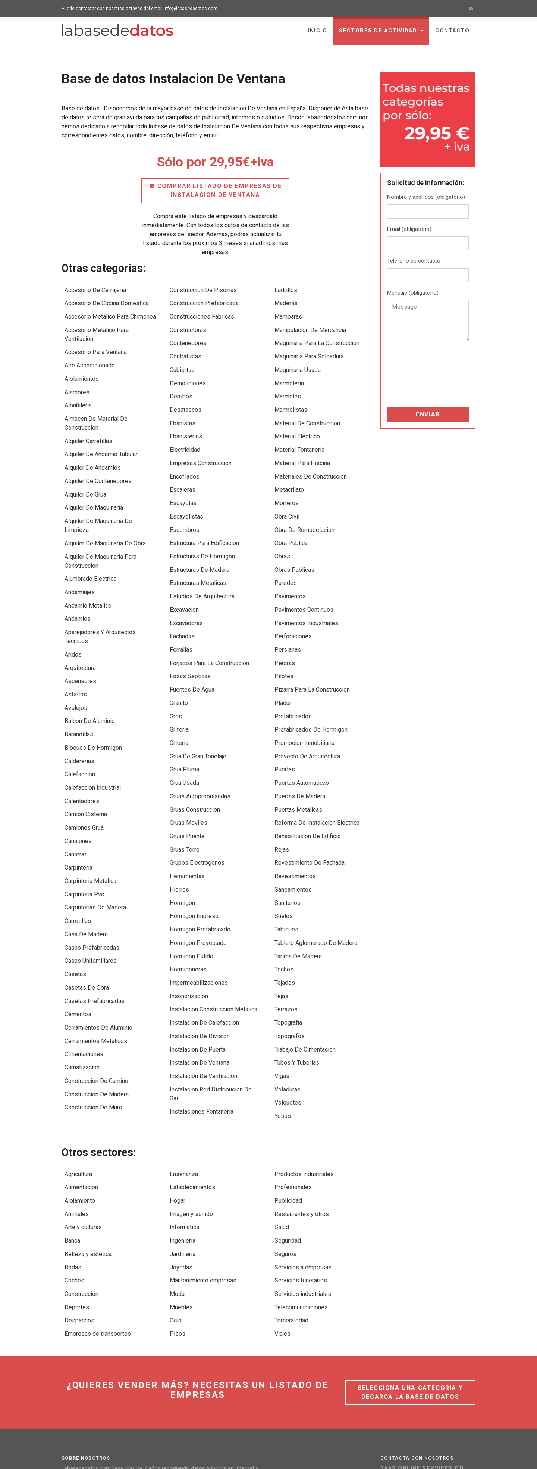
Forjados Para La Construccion (209, 623)
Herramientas (187, 814)
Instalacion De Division (200, 957)
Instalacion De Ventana (199, 981)
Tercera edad (291, 1217)
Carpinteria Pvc (84, 835)
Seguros (285, 1157)
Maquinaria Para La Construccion (316, 337)
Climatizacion (82, 990)
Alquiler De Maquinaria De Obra (105, 519)
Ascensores (80, 644)
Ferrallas (181, 611)
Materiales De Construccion (310, 456)
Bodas (73, 1169)
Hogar (177, 1109)
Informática (184, 1133)
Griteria (179, 695)
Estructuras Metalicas (198, 551)
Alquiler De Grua (85, 474)
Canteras (76, 799)
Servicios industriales (302, 1193)
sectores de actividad (379, 31)
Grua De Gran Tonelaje (198, 707)
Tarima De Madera (298, 886)
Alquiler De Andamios (93, 450)
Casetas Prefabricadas (95, 930)
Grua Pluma (184, 719)
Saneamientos (293, 826)
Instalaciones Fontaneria (201, 1026)
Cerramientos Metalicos (96, 966)
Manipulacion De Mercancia (310, 325)
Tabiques (286, 862)
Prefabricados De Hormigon (311, 683)
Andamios (78, 587)
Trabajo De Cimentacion (305, 969)
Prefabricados (293, 671)
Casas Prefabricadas (92, 883)
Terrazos (286, 933)
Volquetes (287, 1017)
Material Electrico (297, 420)
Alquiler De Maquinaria (94, 486)
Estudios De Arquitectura (202, 563)
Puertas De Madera (299, 742)
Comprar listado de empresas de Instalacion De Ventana (215, 190)
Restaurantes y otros (301, 1121)
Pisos (177, 1228)
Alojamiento (80, 1109)
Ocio (176, 1217)
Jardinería (182, 1157)
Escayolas (183, 480)
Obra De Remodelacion (304, 504)
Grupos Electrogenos (197, 802)
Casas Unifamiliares (91, 895)
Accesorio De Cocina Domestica (107, 301)
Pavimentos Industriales (306, 587)
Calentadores (82, 751)
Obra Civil (286, 492)
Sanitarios (287, 838)
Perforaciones (293, 599)
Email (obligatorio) (409, 229)
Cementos (78, 942)
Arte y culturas (83, 1133)
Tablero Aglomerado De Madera (315, 874)
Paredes (285, 551)
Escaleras (182, 468)
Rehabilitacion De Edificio (307, 778)
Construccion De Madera (97, 1014)
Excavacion (184, 575)
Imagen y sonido (191, 1121)
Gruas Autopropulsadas (200, 742)
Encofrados (185, 456)
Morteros (286, 480)
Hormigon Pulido (191, 886)
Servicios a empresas (303, 1169)
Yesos (282, 1029)
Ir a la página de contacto (428, 1393)
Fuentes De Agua (192, 647)
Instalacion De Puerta (198, 969)
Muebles (181, 1205)
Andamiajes (80, 563)
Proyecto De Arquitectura (307, 707)
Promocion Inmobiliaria (304, 695)
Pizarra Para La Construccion (312, 647)
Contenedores (188, 337)
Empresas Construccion (201, 444)
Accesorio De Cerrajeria (95, 289)
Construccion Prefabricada (204, 301)
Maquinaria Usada (297, 360)
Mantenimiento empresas (203, 1181)
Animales (77, 1121)
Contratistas (185, 349)
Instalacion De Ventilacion (203, 993)
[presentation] (417, 374)
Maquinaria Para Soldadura (309, 349)
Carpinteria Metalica (90, 823)
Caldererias (79, 716)
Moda (177, 1193)
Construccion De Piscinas (203, 289)
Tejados (284, 910)
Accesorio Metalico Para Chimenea (110, 313)
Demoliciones (188, 372)
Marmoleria (289, 372)
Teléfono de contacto (413, 261)
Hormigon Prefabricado (200, 862)
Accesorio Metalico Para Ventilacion (97, 330)
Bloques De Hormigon (93, 704)
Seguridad (287, 1145)
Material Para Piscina (302, 444)
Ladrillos (285, 289)
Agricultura (78, 1085)
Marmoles (287, 384)
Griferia (179, 683)
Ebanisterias (186, 420)
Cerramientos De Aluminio (98, 954)
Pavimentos (290, 563)
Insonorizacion (189, 921)
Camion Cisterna (86, 763)
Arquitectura (80, 632)
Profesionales (293, 1097)
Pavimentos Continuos (303, 575)
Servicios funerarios (300, 1181)
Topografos (289, 957)
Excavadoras (186, 587)
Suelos (283, 850)
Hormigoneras (188, 898)
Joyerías (181, 1169)
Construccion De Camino (96, 1002)
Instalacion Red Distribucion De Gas (211, 1010)
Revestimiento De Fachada (309, 802)
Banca (72, 1145)
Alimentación (81, 1097)
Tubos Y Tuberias (296, 981)
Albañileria (78, 393)
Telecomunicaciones (301, 1205)
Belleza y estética (88, 1157)
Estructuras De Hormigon (202, 528)
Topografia (288, 945)
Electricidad (185, 432)
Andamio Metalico (88, 575)
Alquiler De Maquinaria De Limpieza (98, 503)
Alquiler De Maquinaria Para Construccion (100, 535)
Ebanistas (182, 408)
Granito (179, 659)
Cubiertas (182, 360)
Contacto (452, 31)
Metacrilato (289, 468)
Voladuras (287, 1005)
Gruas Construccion (195, 754)
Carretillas (78, 859)
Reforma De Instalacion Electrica (316, 766)
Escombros (185, 504)
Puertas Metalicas (298, 754)
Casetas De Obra (87, 919)
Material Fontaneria (299, 432)
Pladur (282, 659)
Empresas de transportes (98, 1228)
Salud (281, 1133)
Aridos (73, 620)
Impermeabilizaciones (199, 910)
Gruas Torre (185, 790)
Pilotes (283, 635)
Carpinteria (78, 811)
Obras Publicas (294, 540)
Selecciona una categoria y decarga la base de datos (410, 1287)
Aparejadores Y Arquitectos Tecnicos (100, 604)
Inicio (317, 31)
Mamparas (288, 313)
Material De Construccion (307, 408)
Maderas (286, 301)
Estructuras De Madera (199, 540)
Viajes (282, 1228)
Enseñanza (184, 1085)
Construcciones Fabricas (202, 313)
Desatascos (185, 396)
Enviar (428, 414)
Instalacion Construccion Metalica (213, 933)
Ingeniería (182, 1145)
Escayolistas (186, 492)
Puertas (284, 719)
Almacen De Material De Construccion (96, 410)
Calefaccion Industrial (93, 739)
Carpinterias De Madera (95, 847)
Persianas (287, 611)
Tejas (281, 921)
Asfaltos (76, 656)
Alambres (77, 381)
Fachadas (182, 599)
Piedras (284, 623)
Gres (176, 671)
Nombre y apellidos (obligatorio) (426, 197)
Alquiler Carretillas (88, 426)
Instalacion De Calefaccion (204, 945)
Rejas (281, 790)
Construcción (81, 1193)
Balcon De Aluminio (90, 680)
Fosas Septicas (190, 635)
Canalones (78, 787)
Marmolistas (290, 396)
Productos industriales (304, 1085)
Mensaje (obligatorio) (413, 293)
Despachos (79, 1217)
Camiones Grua (84, 775)
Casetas (75, 907)
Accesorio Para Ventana (96, 346)
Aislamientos (82, 369)
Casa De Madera (86, 871)
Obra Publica (291, 516)
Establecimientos (192, 1097)
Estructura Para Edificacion (204, 516)
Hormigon (182, 838)
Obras (282, 528)
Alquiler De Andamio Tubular (101, 438)
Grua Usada (184, 730)
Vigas (281, 993)
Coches (74, 1181)
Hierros (179, 826)
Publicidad (288, 1109)
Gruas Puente (187, 778)
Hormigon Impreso (194, 850)
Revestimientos (295, 814)
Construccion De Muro (93, 1026)
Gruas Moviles (188, 766)
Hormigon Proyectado (198, 874)
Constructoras (188, 325)
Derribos (181, 384)
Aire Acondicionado (90, 357)
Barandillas (79, 692)
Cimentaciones (84, 978)
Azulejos (76, 668)
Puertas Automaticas (301, 730)
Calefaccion (80, 728)
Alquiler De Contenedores (98, 462)
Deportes (77, 1205)
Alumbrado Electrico (91, 551)
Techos (283, 898)
